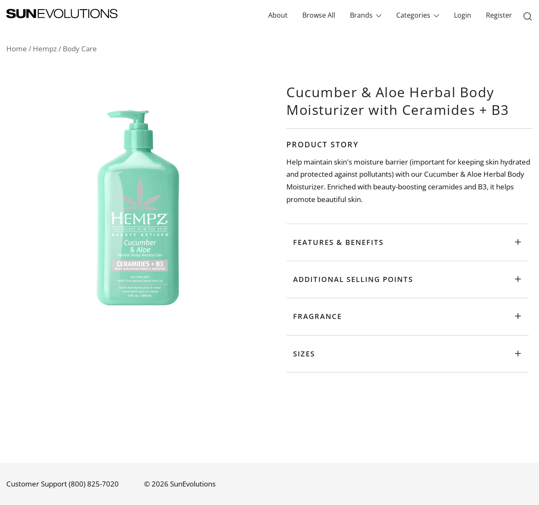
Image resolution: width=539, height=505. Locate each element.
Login (462, 15)
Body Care (80, 48)
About (278, 15)
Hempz (45, 48)
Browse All (318, 15)
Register (499, 15)
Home (16, 48)
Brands (361, 15)
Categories (413, 15)
